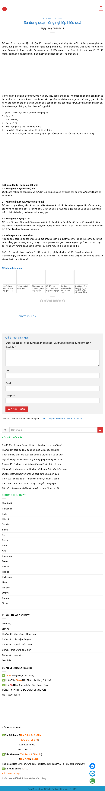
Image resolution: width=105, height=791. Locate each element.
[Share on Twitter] (47, 301)
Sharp (5, 530)
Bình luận (10, 347)
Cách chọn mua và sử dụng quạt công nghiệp (38, 288)
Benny (5, 540)
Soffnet (5, 566)
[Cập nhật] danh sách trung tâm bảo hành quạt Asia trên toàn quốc (34, 469)
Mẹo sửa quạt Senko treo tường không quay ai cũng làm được (32, 459)
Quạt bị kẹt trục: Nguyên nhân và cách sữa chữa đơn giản (30, 474)
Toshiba (6, 524)
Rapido (5, 572)
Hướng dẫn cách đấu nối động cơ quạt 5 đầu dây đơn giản (30, 450)
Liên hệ (5, 629)
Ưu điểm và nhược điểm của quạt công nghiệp (52, 288)
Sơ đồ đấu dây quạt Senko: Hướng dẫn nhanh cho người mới (32, 445)
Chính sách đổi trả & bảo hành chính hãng (24, 778)
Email (8, 383)
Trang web (10, 395)
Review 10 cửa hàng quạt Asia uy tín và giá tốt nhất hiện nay (31, 464)
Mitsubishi (7, 503)
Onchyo (6, 593)
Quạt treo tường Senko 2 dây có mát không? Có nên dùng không (81, 289)
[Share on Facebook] (42, 301)
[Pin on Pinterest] (57, 301)
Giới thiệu (6, 660)
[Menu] (4, 9)
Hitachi (5, 519)
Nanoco (6, 588)
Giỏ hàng (6, 623)
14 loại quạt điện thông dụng (23, 287)
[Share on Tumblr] (62, 301)
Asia (4, 551)
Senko (5, 545)
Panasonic (7, 509)
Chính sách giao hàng (12, 655)
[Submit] (100, 430)
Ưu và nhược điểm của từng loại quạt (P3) (8, 288)
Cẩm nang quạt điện (52, 18)
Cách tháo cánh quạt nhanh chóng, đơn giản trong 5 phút (30, 483)
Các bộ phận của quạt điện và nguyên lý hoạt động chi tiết (30, 488)
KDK (4, 514)
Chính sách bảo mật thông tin (16, 639)
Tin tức (5, 603)
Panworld (6, 598)
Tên (7, 371)
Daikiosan (7, 577)
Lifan (4, 582)
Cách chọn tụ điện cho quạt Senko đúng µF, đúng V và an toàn (32, 455)
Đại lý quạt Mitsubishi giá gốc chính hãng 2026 (66, 289)
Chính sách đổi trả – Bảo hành (17, 644)
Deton (5, 561)
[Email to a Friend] (52, 301)
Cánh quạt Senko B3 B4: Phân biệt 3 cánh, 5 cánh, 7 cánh (30, 479)
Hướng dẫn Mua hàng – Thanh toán (19, 634)
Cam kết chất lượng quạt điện (16, 650)
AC (3, 535)
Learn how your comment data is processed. (62, 418)
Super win (7, 556)
